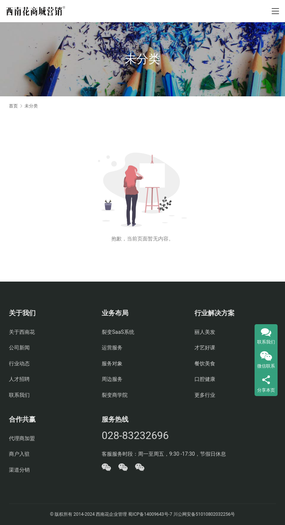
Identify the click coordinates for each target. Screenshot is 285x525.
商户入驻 (19, 454)
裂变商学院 (115, 395)
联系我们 (19, 395)
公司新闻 (19, 347)
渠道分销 (19, 470)
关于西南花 (22, 332)
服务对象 (112, 363)
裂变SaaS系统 (118, 332)
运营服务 (112, 347)
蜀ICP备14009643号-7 (150, 514)
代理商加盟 (22, 438)
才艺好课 (204, 347)
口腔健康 (204, 379)
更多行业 (204, 395)
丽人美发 (204, 332)
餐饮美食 (204, 363)
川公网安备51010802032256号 (204, 514)
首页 (13, 106)
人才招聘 (19, 379)
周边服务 (112, 379)
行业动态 (19, 363)
